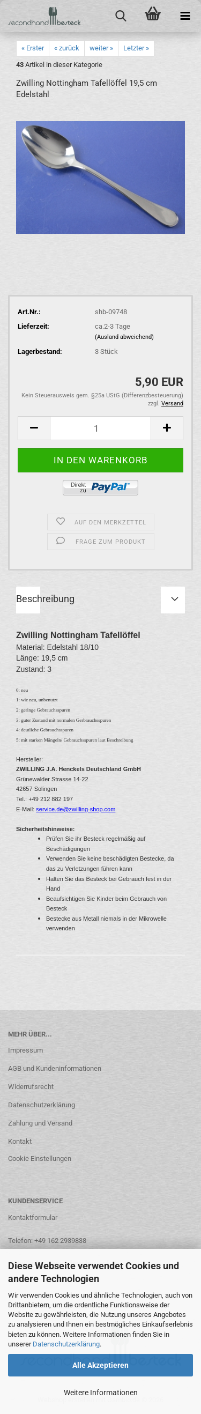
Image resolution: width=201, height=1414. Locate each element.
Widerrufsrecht (31, 1087)
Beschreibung (45, 598)
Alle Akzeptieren (100, 1365)
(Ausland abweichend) (124, 337)
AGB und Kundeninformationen (54, 1068)
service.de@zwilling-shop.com (75, 809)
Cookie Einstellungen (39, 1158)
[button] (34, 428)
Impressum (25, 1050)
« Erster (32, 48)
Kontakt (20, 1141)
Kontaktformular (32, 1217)
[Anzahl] (100, 428)
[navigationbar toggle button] (185, 16)
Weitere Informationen (101, 1392)
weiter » (101, 48)
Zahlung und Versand (40, 1123)
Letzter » (136, 48)
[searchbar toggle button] (121, 16)
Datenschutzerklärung (66, 1344)
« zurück (66, 48)
